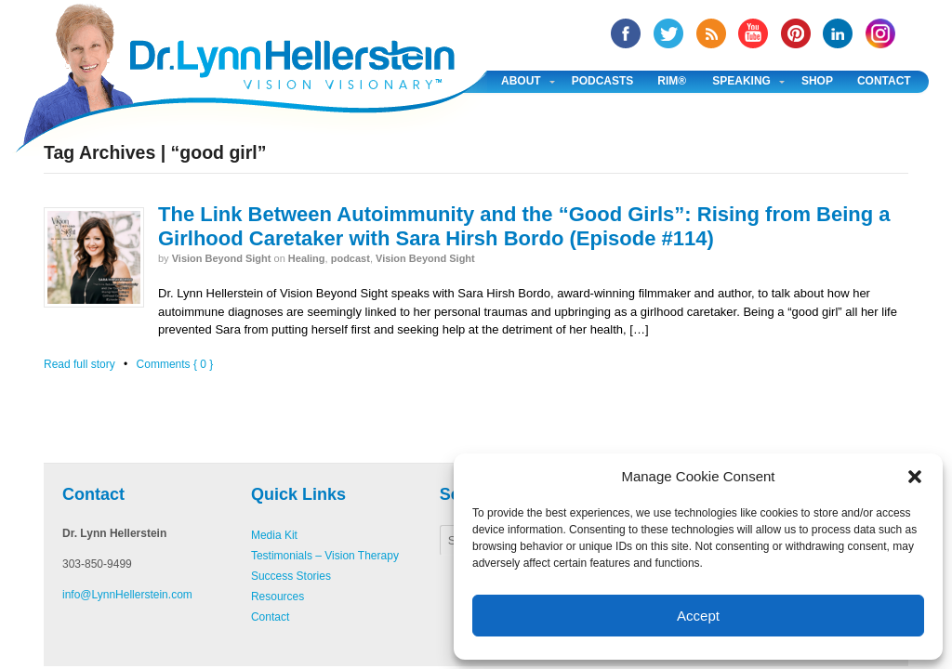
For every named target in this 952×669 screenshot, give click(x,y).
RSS (711, 33)
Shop (817, 80)
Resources (277, 596)
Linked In (838, 33)
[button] (915, 476)
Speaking (741, 80)
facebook (626, 33)
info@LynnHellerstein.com (127, 594)
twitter (668, 33)
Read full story (79, 364)
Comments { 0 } (175, 364)
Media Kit (274, 535)
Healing (306, 258)
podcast (350, 258)
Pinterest (796, 33)
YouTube (753, 33)
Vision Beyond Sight (221, 258)
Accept (698, 615)
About (521, 80)
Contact (884, 80)
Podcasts (603, 80)
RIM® (671, 80)
